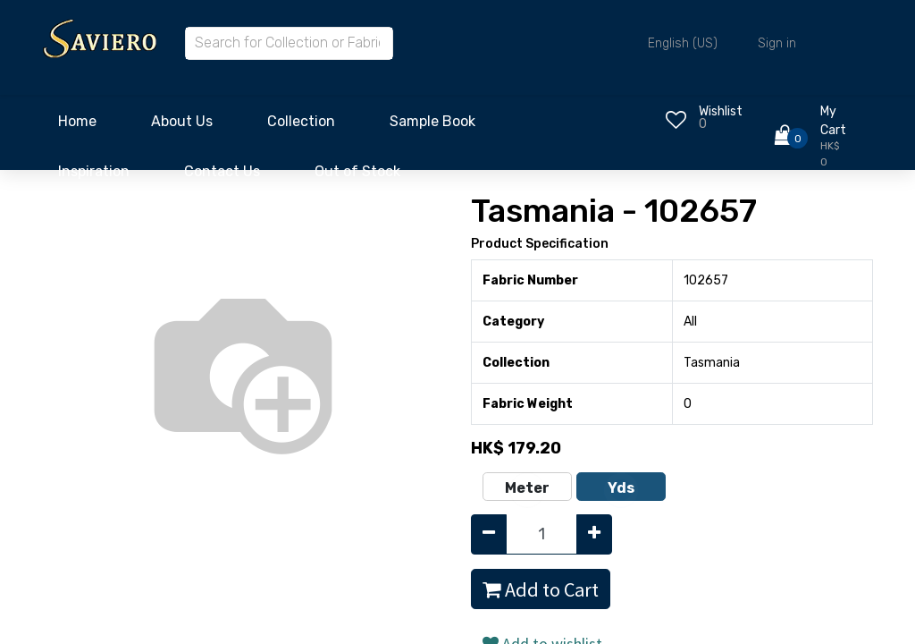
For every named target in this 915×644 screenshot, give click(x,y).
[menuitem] (77, 126)
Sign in (777, 43)
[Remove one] (489, 534)
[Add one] (594, 534)
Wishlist (721, 111)
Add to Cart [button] (541, 589)
